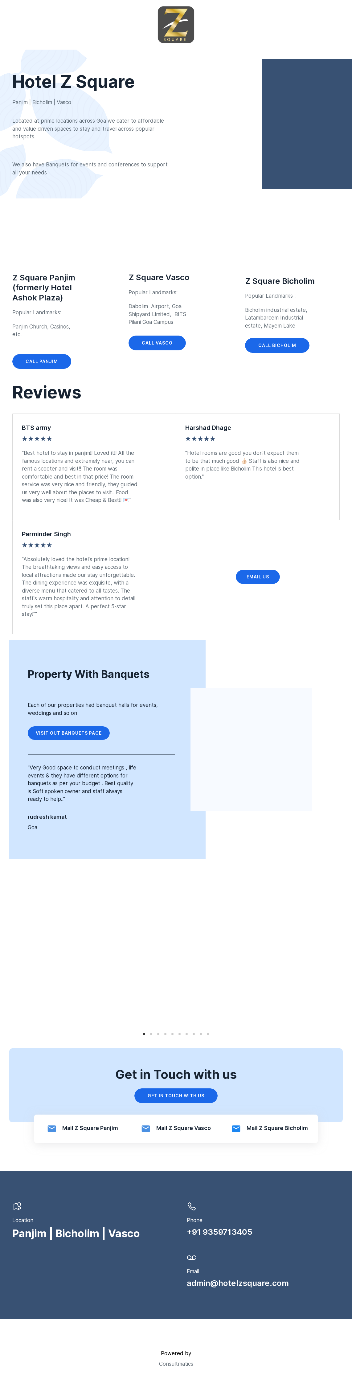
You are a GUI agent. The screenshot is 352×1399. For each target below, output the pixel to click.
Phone (195, 1220)
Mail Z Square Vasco (183, 1128)
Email (193, 1271)
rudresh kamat (47, 817)
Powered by (176, 1353)
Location (22, 1220)
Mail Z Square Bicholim (277, 1128)
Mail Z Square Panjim (90, 1128)
